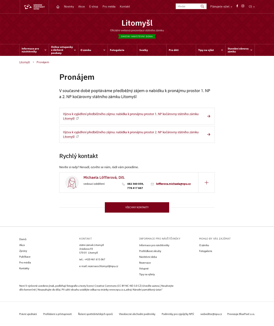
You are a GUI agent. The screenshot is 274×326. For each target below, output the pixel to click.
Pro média (108, 6)
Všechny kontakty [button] (137, 207)
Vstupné (144, 268)
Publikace (25, 256)
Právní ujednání (28, 314)
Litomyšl (137, 23)
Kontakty (24, 268)
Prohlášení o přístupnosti (57, 314)
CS (252, 6)
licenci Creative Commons (101, 285)
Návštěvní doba (148, 256)
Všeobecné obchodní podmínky (137, 314)
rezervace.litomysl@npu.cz (103, 266)
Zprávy (23, 250)
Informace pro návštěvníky (154, 245)
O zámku (204, 245)
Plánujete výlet (221, 6)
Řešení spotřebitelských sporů (95, 314)
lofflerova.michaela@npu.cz (173, 183)
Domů (22, 239)
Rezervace (145, 262)
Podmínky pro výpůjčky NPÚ (178, 314)
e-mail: (83, 266)
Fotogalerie (205, 251)
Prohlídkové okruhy (150, 251)
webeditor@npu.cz (211, 314)
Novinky (69, 6)
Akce (81, 6)
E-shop (93, 6)
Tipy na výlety (147, 274)
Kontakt (125, 6)
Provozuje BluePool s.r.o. (241, 314)
